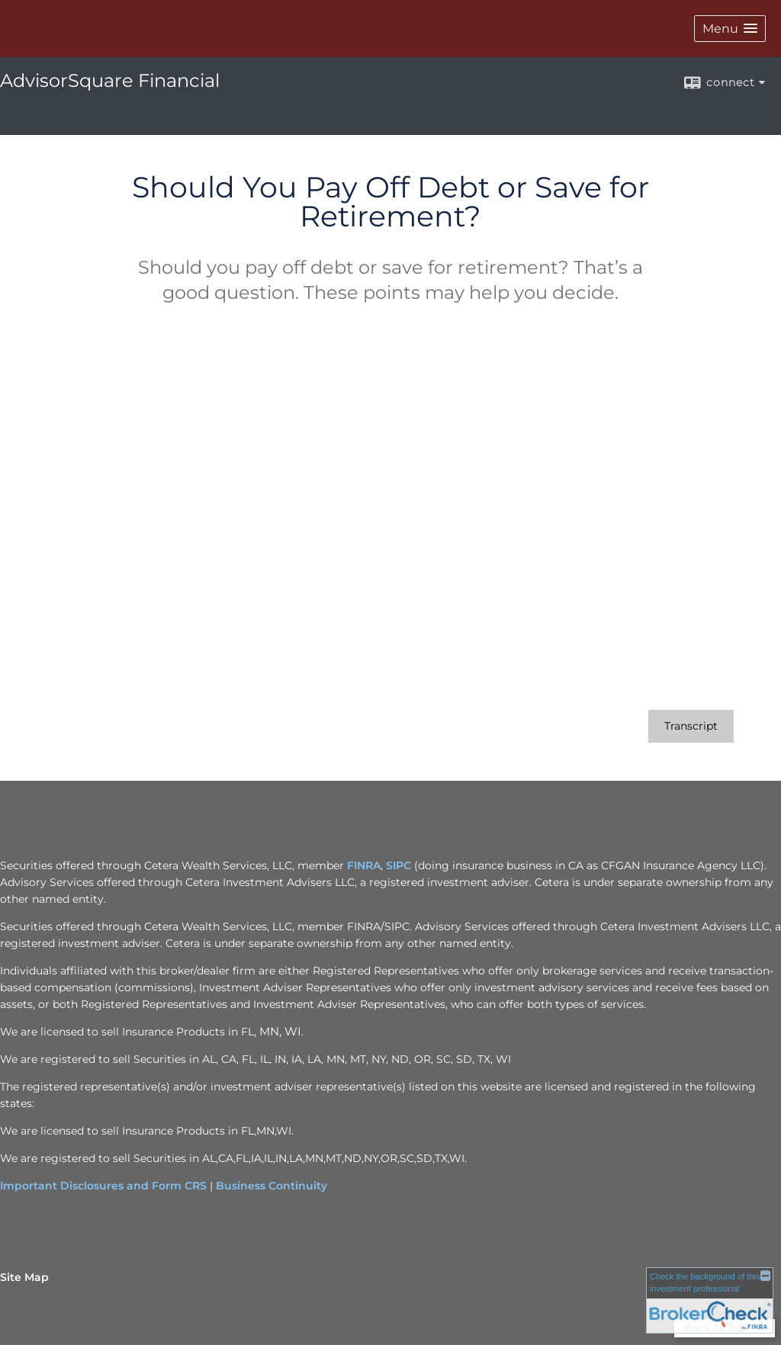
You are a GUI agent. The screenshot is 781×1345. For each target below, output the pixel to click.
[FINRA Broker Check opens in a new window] (709, 1300)
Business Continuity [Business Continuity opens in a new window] (271, 1186)
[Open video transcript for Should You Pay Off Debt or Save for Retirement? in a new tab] (691, 726)
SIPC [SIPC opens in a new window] (398, 865)
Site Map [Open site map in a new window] (24, 1277)
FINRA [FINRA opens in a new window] (364, 865)
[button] (730, 28)
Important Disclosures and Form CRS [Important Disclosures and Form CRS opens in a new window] (103, 1186)
